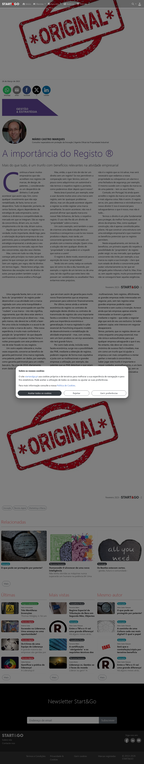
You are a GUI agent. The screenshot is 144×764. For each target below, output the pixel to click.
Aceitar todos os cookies (39, 393)
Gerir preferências (109, 393)
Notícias (69, 3)
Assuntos (54, 3)
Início (26, 3)
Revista (38, 3)
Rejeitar (76, 393)
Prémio (82, 3)
